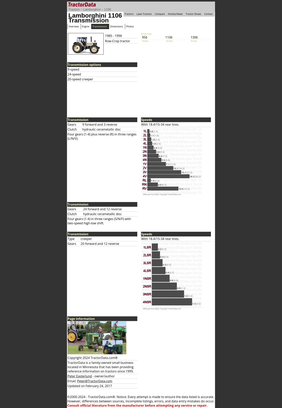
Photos (130, 26)
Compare (160, 14)
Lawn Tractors (144, 14)
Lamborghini (91, 9)
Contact (208, 14)
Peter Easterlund (80, 376)
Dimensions (116, 26)
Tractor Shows (193, 14)
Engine (85, 26)
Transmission (99, 26)
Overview (74, 26)
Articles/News (175, 14)
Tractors (74, 9)
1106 (107, 9)
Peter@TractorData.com (94, 381)
